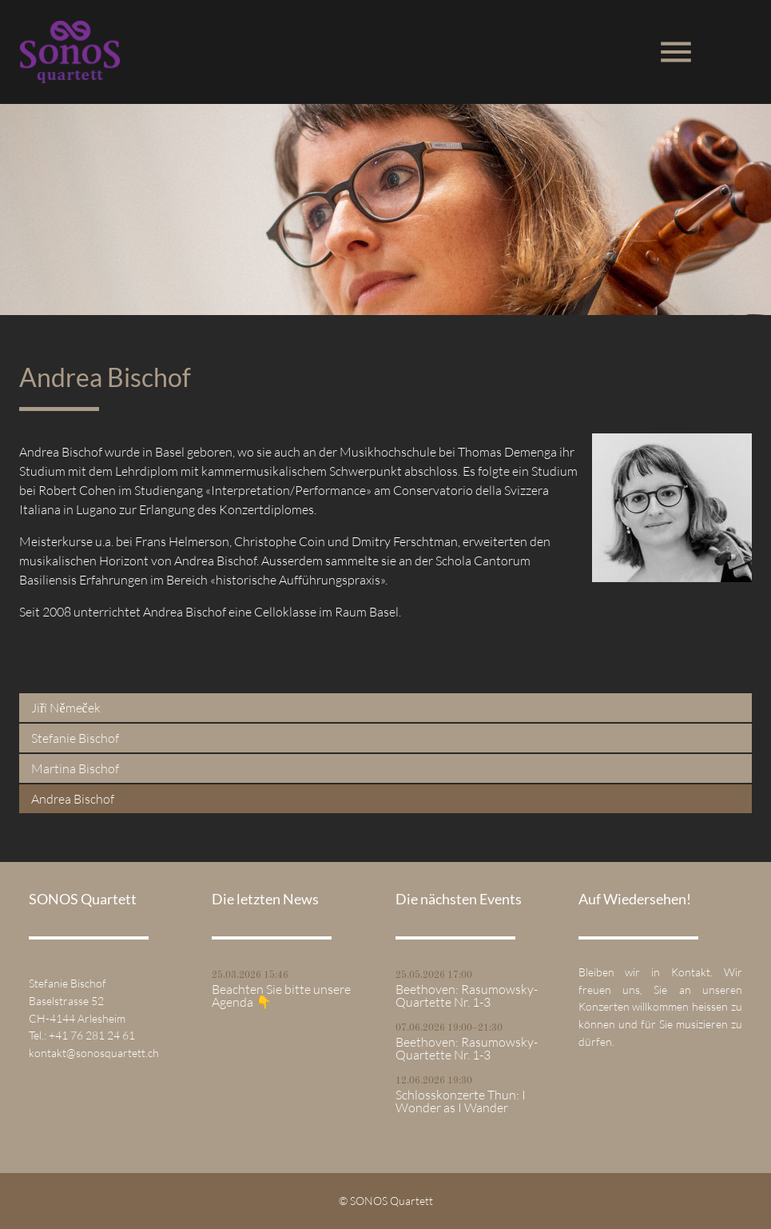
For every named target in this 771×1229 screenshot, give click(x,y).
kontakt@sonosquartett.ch (94, 1052)
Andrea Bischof (72, 799)
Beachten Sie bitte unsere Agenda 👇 (281, 995)
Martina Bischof (75, 768)
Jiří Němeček (66, 708)
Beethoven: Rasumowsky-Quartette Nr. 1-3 (466, 995)
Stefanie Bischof (75, 738)
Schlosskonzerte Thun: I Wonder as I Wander (460, 1101)
